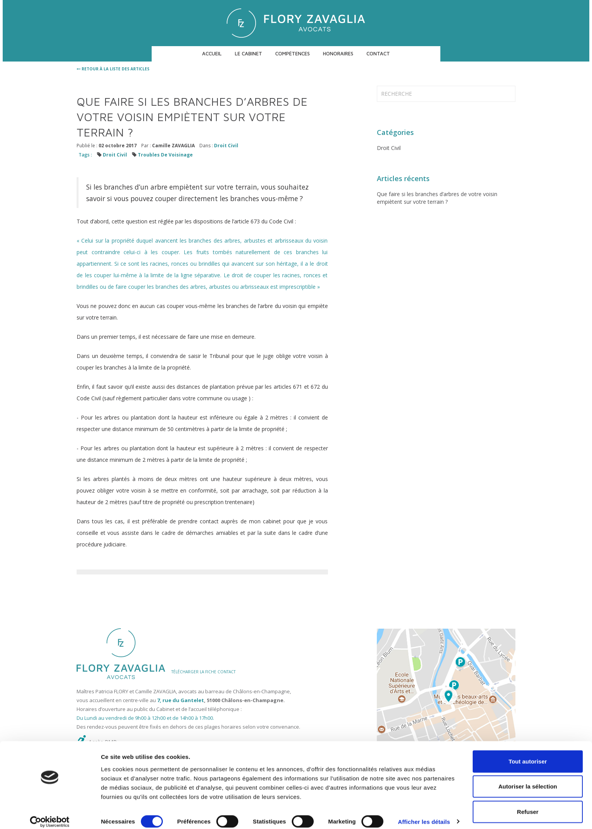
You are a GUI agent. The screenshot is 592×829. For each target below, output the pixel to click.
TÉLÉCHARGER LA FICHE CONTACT (203, 671)
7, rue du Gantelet (180, 700)
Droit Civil (226, 145)
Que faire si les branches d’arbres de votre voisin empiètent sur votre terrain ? (437, 197)
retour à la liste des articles (113, 69)
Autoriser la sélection (527, 779)
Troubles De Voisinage (165, 154)
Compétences (292, 53)
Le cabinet (248, 53)
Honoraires (338, 53)
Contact (378, 53)
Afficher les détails (424, 814)
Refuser (527, 804)
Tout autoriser (527, 753)
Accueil (212, 53)
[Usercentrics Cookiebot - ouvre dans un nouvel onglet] (50, 814)
